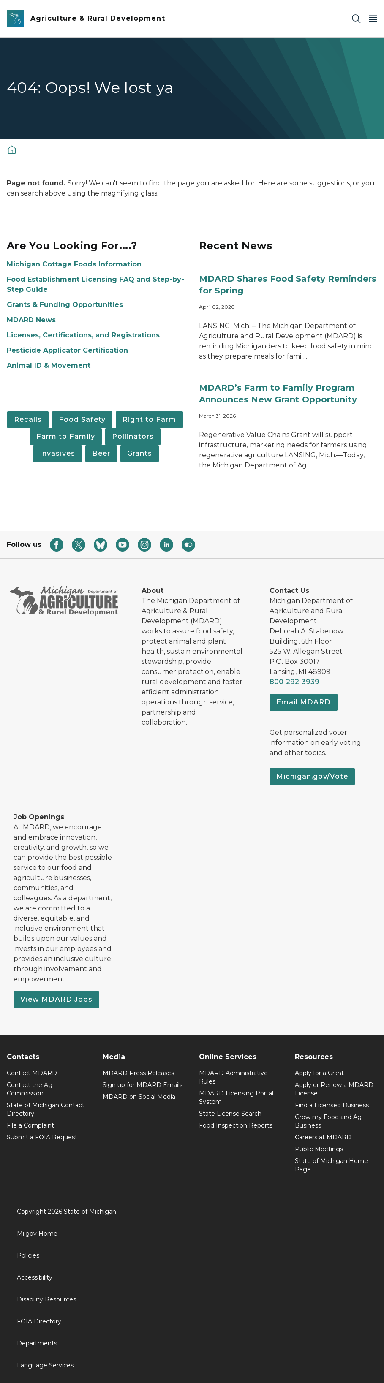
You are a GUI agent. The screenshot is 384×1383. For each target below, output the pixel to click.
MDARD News (31, 320)
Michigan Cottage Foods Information (74, 264)
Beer (101, 453)
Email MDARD (303, 702)
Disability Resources (46, 1299)
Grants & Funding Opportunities (65, 305)
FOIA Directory (39, 1321)
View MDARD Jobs (56, 999)
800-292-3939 (294, 682)
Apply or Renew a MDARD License (334, 1089)
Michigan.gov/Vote (312, 776)
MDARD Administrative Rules (233, 1077)
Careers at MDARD (323, 1137)
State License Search (230, 1113)
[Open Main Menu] (373, 19)
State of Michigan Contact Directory (45, 1109)
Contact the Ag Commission (29, 1089)
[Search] (356, 19)
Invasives (57, 453)
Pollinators (133, 436)
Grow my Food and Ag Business (328, 1121)
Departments (37, 1343)
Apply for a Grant (319, 1073)
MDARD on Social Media (139, 1096)
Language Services (45, 1365)
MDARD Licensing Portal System (236, 1098)
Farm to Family (65, 436)
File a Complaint (30, 1125)
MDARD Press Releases (138, 1073)
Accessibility (34, 1277)
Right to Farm (149, 420)
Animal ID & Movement (48, 365)
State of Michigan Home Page (331, 1165)
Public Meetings (319, 1149)
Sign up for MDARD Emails (142, 1085)
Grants (139, 453)
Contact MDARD (32, 1073)
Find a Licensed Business (332, 1105)
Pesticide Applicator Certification (67, 350)
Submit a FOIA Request (42, 1137)
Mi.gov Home (37, 1233)
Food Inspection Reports (235, 1125)
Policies (28, 1255)
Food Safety (82, 420)
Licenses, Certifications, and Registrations (83, 335)
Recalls (28, 420)
